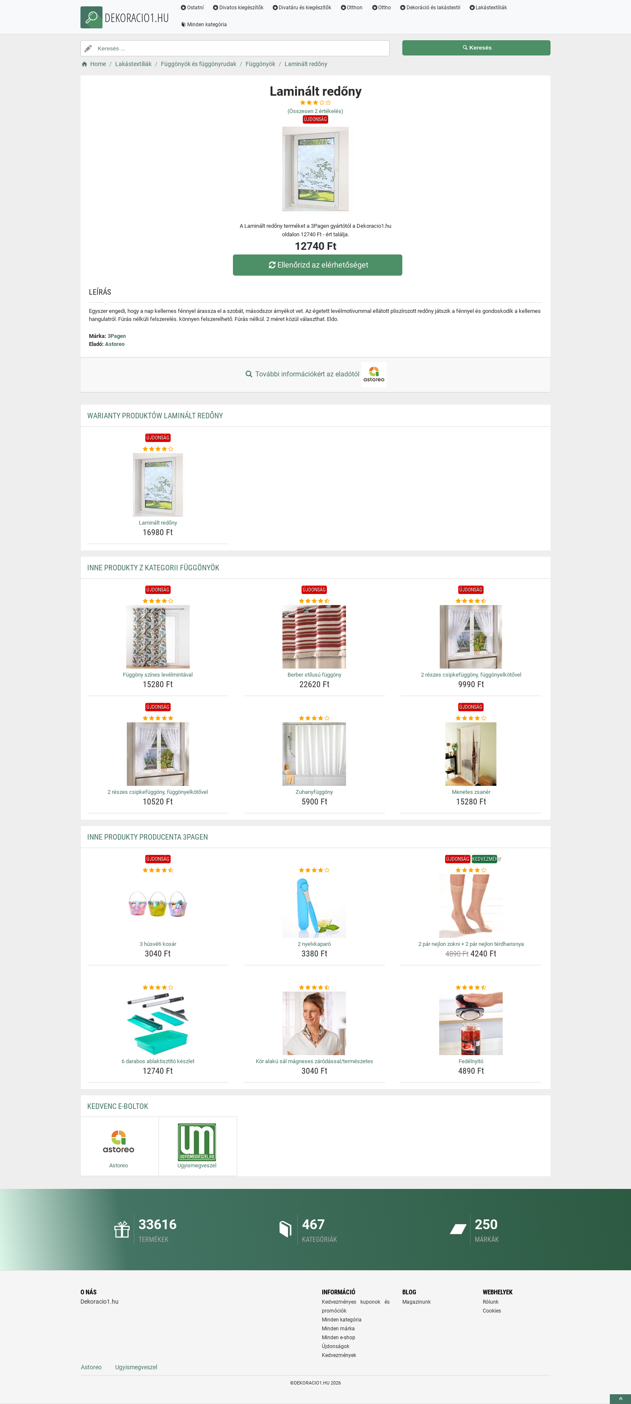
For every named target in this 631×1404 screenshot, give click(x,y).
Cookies (492, 1311)
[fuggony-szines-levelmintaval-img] (158, 637)
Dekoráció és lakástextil (429, 8)
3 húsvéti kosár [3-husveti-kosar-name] (158, 944)
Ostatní (192, 8)
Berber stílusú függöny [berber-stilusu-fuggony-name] (314, 675)
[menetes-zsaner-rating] (471, 718)
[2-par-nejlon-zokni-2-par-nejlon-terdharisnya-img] (471, 906)
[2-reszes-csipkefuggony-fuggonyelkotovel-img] (471, 637)
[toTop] (620, 1399)
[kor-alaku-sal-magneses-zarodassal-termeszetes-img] (314, 1023)
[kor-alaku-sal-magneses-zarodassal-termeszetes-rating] (314, 988)
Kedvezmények (339, 1355)
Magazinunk (416, 1302)
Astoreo (115, 344)
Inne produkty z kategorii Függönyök (153, 567)
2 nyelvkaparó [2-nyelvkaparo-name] (314, 944)
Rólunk (490, 1302)
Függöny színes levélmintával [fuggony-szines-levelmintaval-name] (158, 675)
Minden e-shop (338, 1337)
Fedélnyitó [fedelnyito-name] (471, 1061)
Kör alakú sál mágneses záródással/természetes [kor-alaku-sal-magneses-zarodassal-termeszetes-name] (314, 1061)
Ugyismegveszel (136, 1367)
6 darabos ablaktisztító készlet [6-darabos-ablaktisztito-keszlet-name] (158, 1061)
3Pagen (117, 336)
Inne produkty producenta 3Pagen (147, 836)
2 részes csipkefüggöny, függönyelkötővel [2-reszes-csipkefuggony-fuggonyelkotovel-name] (471, 675)
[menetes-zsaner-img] (471, 754)
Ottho (381, 8)
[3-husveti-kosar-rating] (158, 870)
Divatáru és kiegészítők (302, 8)
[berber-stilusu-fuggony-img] (314, 637)
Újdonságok (335, 1346)
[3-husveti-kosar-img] (158, 906)
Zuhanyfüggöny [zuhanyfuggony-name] (314, 792)
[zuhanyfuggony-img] (314, 754)
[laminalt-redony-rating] (158, 449)
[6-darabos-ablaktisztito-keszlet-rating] (158, 988)
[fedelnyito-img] (471, 1023)
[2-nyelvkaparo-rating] (314, 870)
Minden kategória (203, 25)
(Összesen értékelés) (315, 111)
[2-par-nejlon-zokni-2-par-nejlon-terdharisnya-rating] (471, 870)
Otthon (351, 8)
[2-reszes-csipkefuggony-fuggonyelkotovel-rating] (471, 601)
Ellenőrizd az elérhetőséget (317, 265)
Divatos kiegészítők (237, 8)
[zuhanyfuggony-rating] (314, 718)
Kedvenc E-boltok (117, 1106)
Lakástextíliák (488, 8)
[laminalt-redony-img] (158, 485)
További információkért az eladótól (315, 374)
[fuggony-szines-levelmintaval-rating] (158, 601)
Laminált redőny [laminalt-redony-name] (158, 523)
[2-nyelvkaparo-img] (314, 906)
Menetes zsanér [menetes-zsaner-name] (471, 792)
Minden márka (338, 1329)
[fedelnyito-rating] (471, 988)
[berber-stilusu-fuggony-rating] (314, 601)
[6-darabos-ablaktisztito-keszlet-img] (158, 1023)
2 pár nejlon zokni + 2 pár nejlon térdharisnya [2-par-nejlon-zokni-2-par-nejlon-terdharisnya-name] (471, 944)
